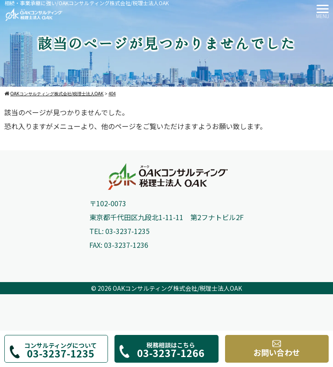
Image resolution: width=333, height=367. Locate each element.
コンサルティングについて (60, 351)
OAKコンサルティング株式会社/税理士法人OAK (177, 288)
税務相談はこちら (170, 350)
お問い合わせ (276, 348)
